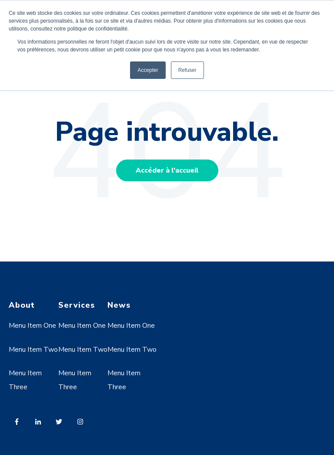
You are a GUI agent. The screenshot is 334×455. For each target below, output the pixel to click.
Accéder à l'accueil (167, 170)
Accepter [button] (147, 70)
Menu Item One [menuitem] (32, 325)
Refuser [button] (187, 70)
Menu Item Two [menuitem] (33, 349)
